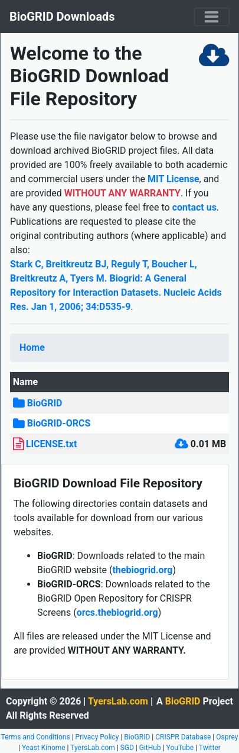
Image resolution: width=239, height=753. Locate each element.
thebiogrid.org (142, 570)
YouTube (180, 748)
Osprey (227, 737)
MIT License (173, 179)
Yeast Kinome (44, 748)
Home (32, 347)
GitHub (150, 748)
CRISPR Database (183, 737)
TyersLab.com (118, 701)
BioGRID (45, 403)
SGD (127, 748)
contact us (194, 207)
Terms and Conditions (35, 737)
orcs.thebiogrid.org (117, 612)
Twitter (210, 748)
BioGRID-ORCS (59, 423)
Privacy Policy (97, 737)
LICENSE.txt (51, 444)
